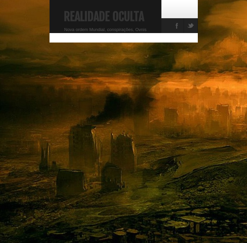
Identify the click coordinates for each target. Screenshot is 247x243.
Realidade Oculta (104, 16)
